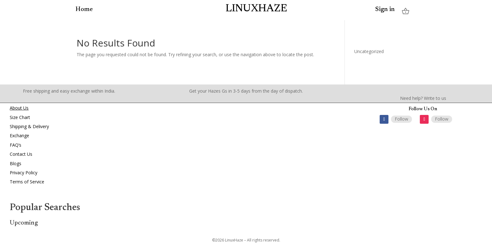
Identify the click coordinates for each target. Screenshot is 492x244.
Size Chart (20, 117)
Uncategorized (369, 51)
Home (84, 9)
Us (25, 108)
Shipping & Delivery (29, 126)
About (16, 108)
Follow (401, 119)
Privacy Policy (23, 173)
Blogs (15, 163)
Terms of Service (27, 182)
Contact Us (21, 154)
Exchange (19, 135)
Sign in (385, 10)
